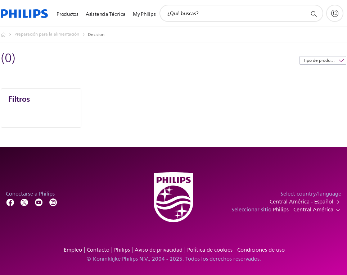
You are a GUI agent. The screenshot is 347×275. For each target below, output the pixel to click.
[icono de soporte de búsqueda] (313, 13)
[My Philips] (334, 13)
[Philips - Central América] (7, 34)
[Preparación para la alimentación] (51, 34)
